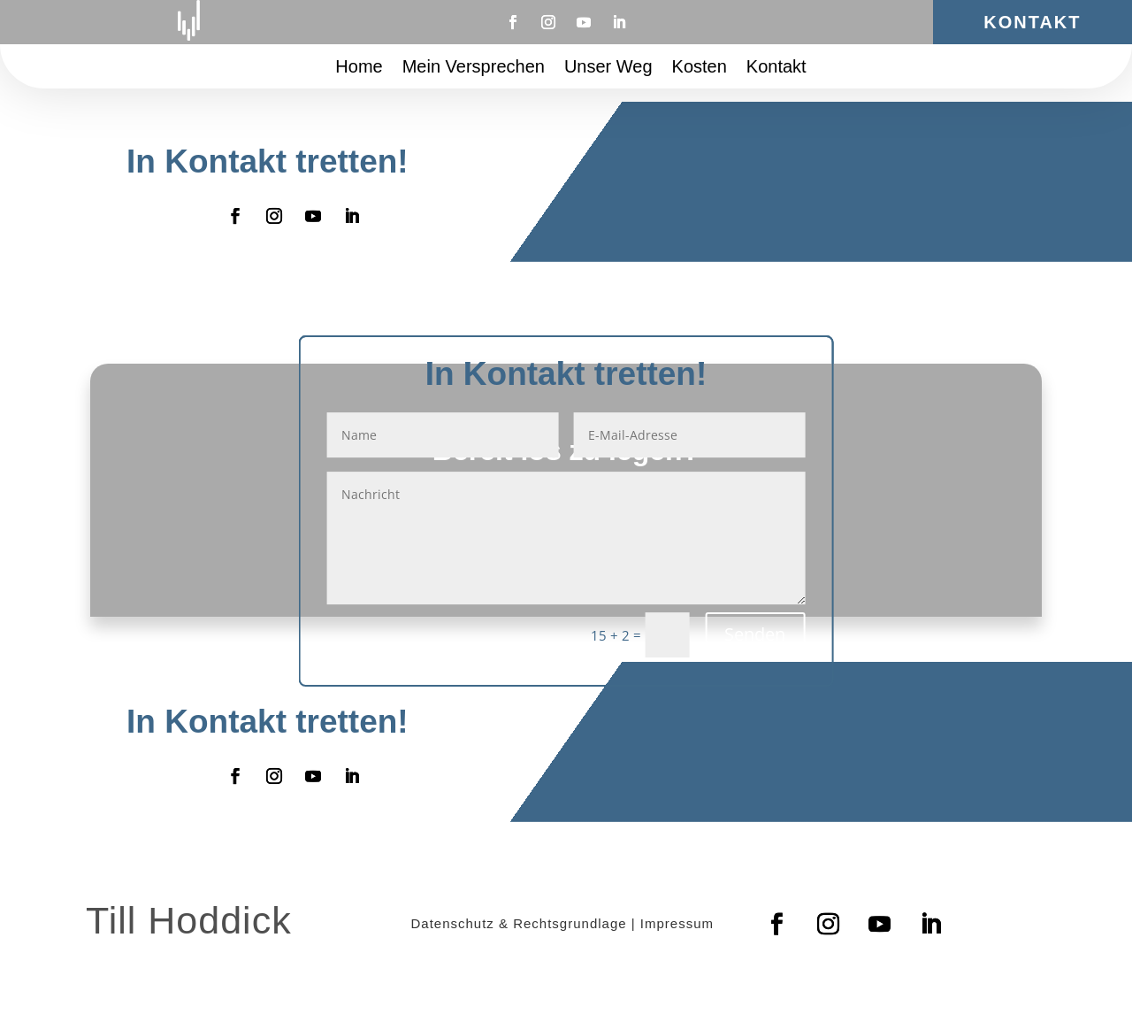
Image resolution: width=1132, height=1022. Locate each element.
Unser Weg (608, 68)
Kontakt (1032, 22)
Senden (754, 634)
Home (358, 68)
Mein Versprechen (473, 68)
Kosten (699, 68)
